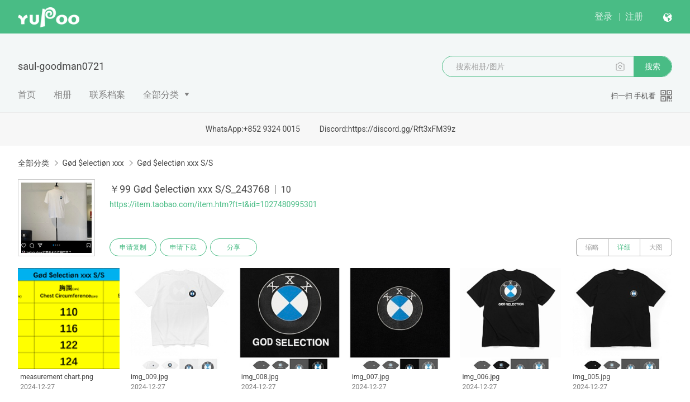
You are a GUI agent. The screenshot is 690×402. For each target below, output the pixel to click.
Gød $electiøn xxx (92, 163)
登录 (603, 16)
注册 (634, 16)
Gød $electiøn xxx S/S (175, 163)
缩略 (592, 247)
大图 (656, 247)
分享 (233, 247)
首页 (27, 94)
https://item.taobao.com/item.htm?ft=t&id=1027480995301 (213, 204)
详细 (624, 247)
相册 (63, 94)
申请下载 (183, 247)
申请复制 (133, 247)
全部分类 (161, 94)
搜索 (652, 66)
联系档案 (107, 94)
